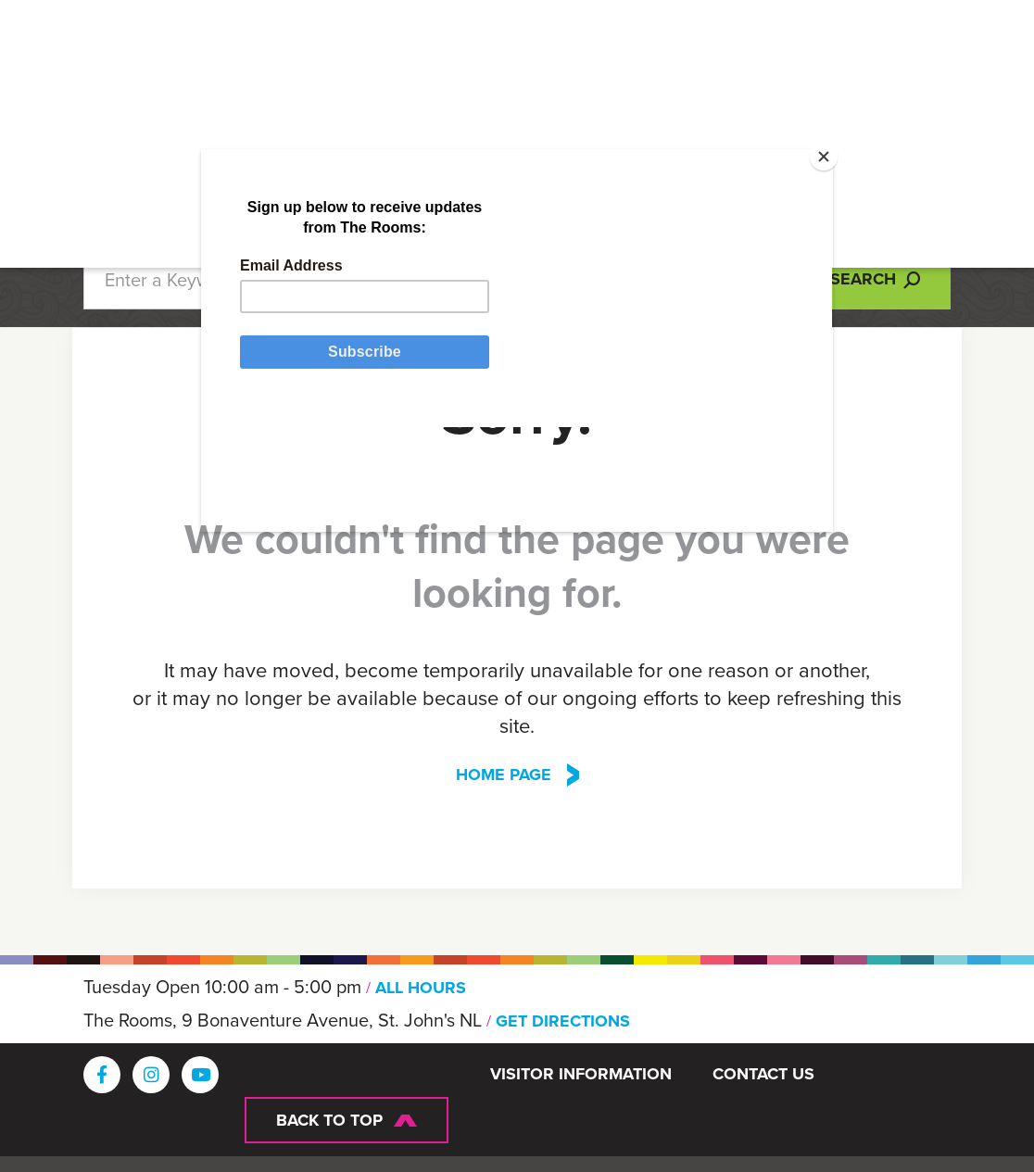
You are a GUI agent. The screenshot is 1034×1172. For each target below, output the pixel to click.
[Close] (792, 181)
